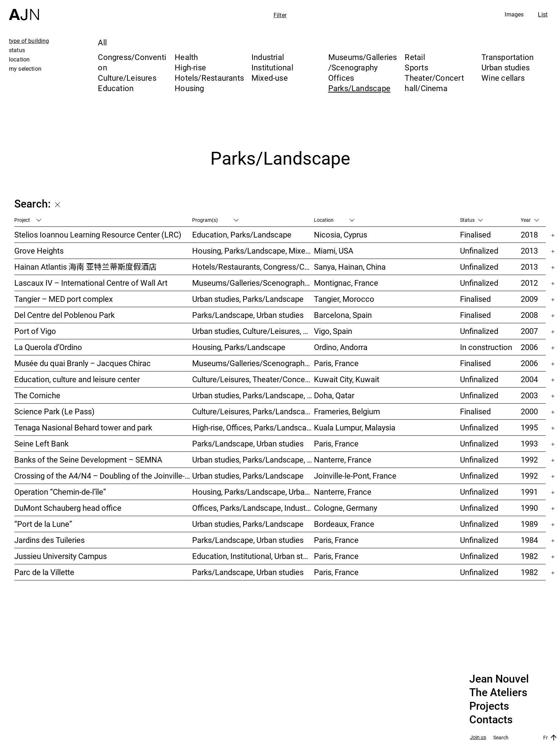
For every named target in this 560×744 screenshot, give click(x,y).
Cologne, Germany (345, 508)
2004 (529, 379)
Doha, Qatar (334, 395)
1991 (529, 491)
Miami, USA (333, 250)
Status (471, 219)
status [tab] (17, 50)
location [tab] (19, 59)
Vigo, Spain (333, 331)
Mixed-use (269, 78)
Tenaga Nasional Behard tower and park (83, 427)
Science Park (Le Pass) (54, 411)
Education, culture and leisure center (77, 379)
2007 (529, 331)
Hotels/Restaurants (209, 78)
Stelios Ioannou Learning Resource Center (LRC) (97, 234)
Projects (489, 706)
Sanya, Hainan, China (350, 266)
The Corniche (37, 395)
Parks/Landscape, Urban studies (248, 315)
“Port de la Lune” (43, 524)
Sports (416, 67)
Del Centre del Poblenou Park (64, 315)
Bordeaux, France (344, 524)
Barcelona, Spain (343, 315)
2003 (529, 395)
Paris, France (336, 363)
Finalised (475, 234)
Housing (189, 88)
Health (186, 57)
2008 (529, 315)
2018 (529, 234)
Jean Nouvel (499, 679)
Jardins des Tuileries (49, 540)
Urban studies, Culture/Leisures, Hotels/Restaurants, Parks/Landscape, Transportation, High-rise (253, 331)
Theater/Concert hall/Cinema (434, 83)
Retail (415, 57)
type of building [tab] (29, 41)
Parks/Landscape (359, 88)
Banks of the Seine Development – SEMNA (88, 459)
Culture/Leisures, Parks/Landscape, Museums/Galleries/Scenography (253, 411)
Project (27, 219)
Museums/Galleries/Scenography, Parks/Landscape (253, 283)
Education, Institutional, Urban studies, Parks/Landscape (253, 556)
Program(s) (215, 219)
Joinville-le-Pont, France (355, 475)
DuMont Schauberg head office (67, 508)
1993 (529, 443)
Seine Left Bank (41, 443)
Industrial (267, 57)
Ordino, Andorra (341, 347)
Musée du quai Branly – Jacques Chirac (82, 363)
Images (514, 14)
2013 (529, 250)
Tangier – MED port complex (63, 299)
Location (334, 219)
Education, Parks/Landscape (241, 234)
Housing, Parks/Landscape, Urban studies (253, 491)
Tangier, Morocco (344, 299)
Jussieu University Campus (60, 556)
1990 (529, 508)
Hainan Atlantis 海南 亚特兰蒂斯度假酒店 (85, 266)
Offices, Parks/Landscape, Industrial (253, 508)
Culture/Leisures (127, 78)
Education (116, 88)
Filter (280, 15)
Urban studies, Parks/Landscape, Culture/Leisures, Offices (253, 395)
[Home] (24, 10)
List (543, 14)
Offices (341, 78)
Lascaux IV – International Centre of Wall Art (91, 283)
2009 (529, 299)
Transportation (507, 57)
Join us (478, 737)
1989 (529, 524)
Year (530, 219)
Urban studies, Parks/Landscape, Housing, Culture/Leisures (253, 459)
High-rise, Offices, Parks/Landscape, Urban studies (253, 427)
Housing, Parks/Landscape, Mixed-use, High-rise (253, 250)
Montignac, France (346, 283)
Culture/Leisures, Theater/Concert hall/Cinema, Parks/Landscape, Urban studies (253, 379)
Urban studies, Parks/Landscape (248, 299)
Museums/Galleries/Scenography (362, 62)
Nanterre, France (342, 459)
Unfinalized (479, 250)
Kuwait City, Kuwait (346, 379)
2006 (529, 347)
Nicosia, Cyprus (340, 234)
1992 (529, 459)
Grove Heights (39, 250)
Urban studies (505, 67)
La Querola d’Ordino (48, 347)
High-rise (190, 67)
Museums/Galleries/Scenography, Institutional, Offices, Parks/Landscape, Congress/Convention (253, 363)
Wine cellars (503, 78)
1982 (529, 556)
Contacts (490, 719)
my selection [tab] (25, 69)
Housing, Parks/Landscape (238, 347)
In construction (486, 347)
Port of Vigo (35, 331)
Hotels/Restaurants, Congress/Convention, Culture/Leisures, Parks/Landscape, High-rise (253, 266)
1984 (529, 540)
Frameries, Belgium (347, 411)
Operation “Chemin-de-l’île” (60, 491)
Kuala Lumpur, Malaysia (354, 427)
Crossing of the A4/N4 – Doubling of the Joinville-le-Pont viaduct (103, 475)
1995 (529, 427)
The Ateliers (498, 692)
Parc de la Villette (44, 572)
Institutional (272, 67)
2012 (529, 283)
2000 (529, 411)
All (102, 42)
